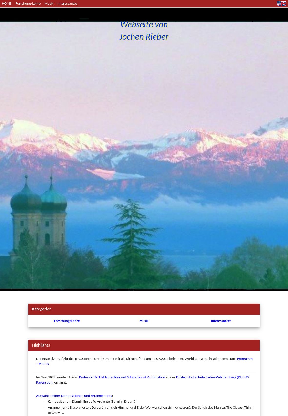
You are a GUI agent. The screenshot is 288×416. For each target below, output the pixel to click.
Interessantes (67, 3)
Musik (48, 3)
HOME (6, 3)
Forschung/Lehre (28, 3)
